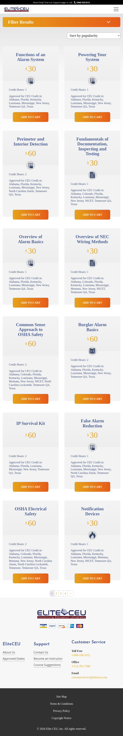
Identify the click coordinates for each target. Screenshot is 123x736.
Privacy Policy (61, 710)
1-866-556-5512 (81, 655)
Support (41, 644)
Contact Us (41, 652)
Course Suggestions (47, 665)
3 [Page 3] (61, 593)
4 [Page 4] (65, 593)
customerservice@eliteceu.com (89, 677)
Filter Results (20, 22)
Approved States (14, 659)
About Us (9, 652)
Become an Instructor (48, 659)
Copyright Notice (62, 718)
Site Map (61, 696)
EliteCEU (11, 644)
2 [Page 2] (56, 593)
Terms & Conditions (61, 703)
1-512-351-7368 (81, 666)
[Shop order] (93, 35)
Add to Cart (30, 117)
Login (108, 9)
